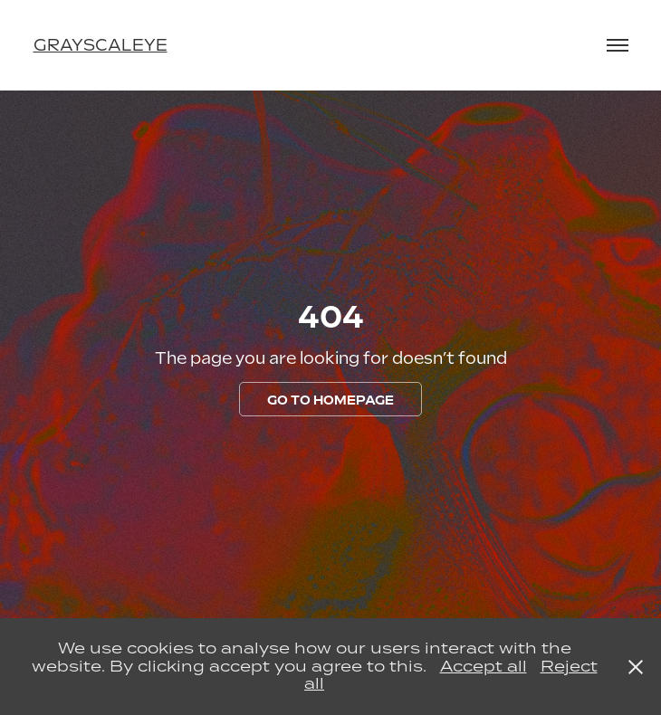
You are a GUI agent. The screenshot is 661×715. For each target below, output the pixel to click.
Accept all (483, 666)
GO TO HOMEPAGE (330, 400)
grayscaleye (101, 44)
